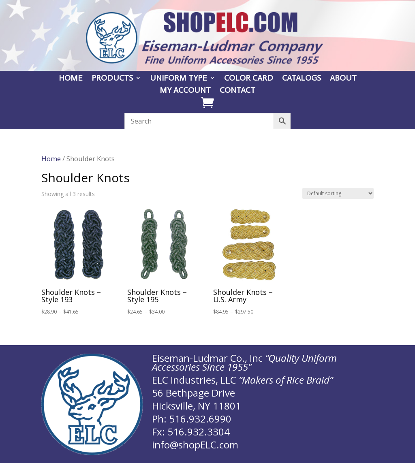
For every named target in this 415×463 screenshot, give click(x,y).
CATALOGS (301, 79)
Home (51, 158)
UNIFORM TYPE (178, 79)
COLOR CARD (248, 79)
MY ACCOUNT (185, 91)
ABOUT (343, 79)
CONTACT (237, 91)
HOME (71, 79)
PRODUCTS (112, 79)
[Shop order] (338, 193)
